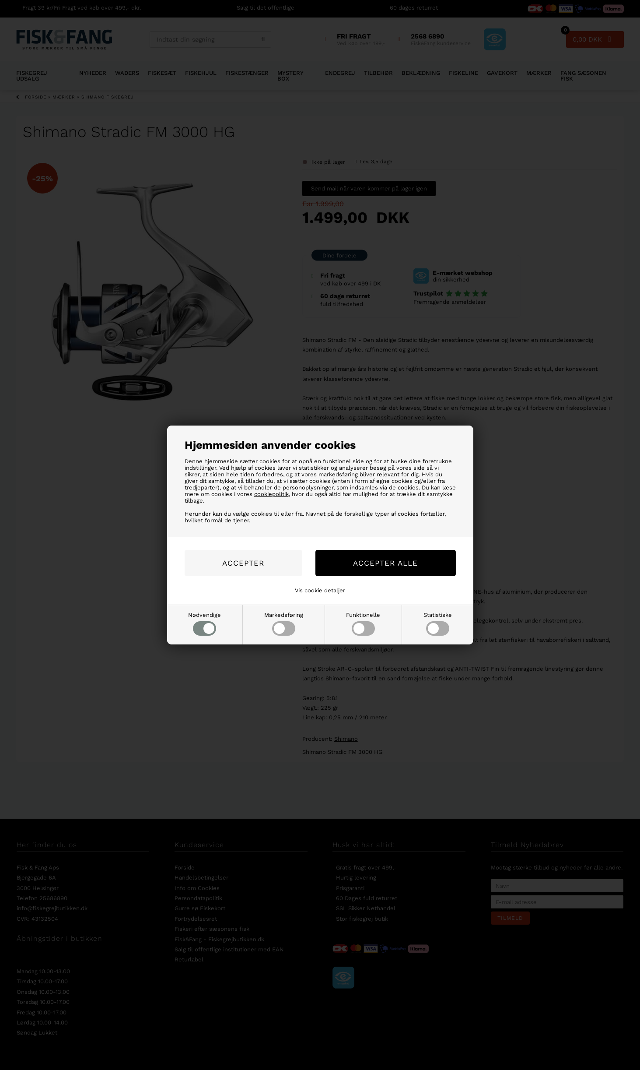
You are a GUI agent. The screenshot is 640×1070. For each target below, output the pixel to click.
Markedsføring (283, 624)
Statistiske (437, 624)
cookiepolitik (271, 494)
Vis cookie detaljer (320, 590)
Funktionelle (363, 624)
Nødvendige (204, 624)
